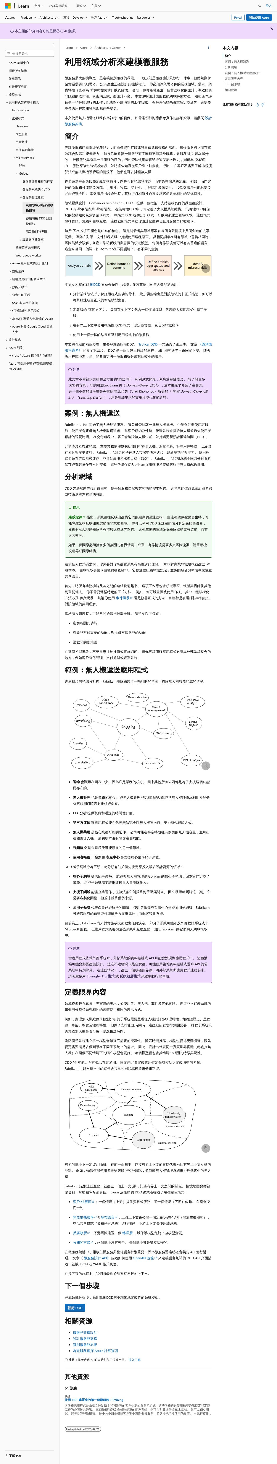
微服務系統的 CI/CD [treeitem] (36, 189)
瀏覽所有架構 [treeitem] (18, 71)
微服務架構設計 (85, 1332)
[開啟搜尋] (259, 6)
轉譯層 (127, 1232)
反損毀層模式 (130, 976)
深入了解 (135, 1360)
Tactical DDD (148, 344)
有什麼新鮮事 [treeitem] (18, 86)
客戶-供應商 (82, 1201)
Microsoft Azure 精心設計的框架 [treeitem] (30, 355)
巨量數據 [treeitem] (22, 142)
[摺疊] (53, 44)
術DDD (95, 284)
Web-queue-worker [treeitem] (28, 255)
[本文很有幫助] (257, 104)
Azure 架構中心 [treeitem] (19, 63)
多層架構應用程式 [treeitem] (28, 247)
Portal (238, 17)
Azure (83, 47)
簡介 (228, 56)
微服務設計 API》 (97, 1258)
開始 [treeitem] (22, 166)
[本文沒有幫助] (262, 104)
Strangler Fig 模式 (100, 976)
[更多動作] (208, 47)
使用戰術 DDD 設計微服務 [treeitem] (39, 221)
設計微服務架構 (85, 1338)
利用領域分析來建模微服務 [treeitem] (39, 208)
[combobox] (29, 53)
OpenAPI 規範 (143, 1258)
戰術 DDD (75, 1307)
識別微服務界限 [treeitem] (36, 231)
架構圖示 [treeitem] (15, 78)
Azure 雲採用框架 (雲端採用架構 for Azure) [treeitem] (30, 366)
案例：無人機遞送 (237, 61)
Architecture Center (108, 47)
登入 (269, 5)
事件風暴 (123, 598)
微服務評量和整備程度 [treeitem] (38, 181)
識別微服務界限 (85, 1344)
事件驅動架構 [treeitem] (25, 150)
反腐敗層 (80, 1232)
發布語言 (107, 1217)
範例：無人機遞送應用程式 (243, 73)
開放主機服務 (83, 1217)
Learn (69, 47)
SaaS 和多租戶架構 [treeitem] (25, 303)
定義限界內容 (234, 78)
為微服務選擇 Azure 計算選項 (95, 1350)
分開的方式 (81, 1242)
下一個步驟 (232, 84)
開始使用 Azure (259, 17)
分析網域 (231, 67)
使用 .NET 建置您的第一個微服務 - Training (94, 1400)
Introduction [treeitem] (20, 110)
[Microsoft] (8, 6)
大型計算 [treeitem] (22, 134)
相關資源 (231, 90)
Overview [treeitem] (22, 126)
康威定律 (75, 517)
